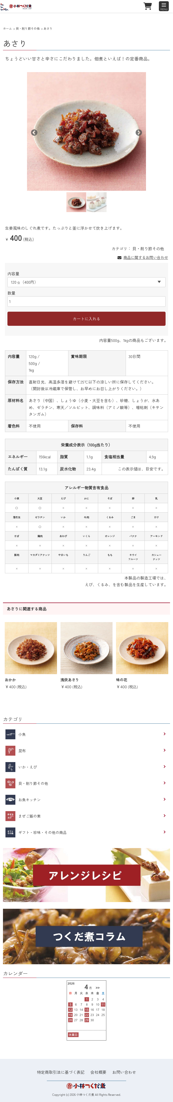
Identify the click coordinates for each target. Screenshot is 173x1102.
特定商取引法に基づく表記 (61, 1072)
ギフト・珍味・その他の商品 (36, 832)
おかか (10, 679)
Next (137, 131)
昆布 (15, 751)
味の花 (121, 679)
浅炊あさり (69, 679)
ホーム (7, 28)
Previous (32, 131)
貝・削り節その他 (28, 28)
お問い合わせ (124, 1072)
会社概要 (98, 1072)
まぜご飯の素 (23, 816)
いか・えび (21, 767)
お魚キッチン (23, 800)
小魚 (15, 734)
